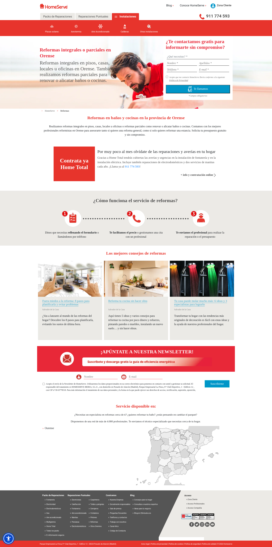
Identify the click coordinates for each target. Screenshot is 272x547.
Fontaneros (75, 509)
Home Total (49, 526)
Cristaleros (93, 513)
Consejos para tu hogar (142, 500)
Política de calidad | (209, 544)
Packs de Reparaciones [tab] (57, 16)
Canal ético (113, 526)
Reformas (64, 111)
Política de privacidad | (160, 544)
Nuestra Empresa (115, 500)
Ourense (49, 428)
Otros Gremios (95, 526)
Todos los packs (51, 531)
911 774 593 (218, 16)
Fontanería (49, 500)
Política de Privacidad (178, 80)
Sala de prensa (114, 509)
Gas (46, 513)
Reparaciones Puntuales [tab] (93, 16)
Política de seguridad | (193, 544)
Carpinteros (93, 500)
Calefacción (75, 504)
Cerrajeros (93, 509)
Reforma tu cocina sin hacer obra (127, 301)
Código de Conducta (117, 531)
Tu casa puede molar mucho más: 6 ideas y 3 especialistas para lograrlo (200, 302)
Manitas (74, 517)
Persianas (74, 522)
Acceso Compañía (194, 508)
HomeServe (50, 111)
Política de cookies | (176, 544)
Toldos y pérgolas (96, 504)
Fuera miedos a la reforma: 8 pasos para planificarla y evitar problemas (65, 302)
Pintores (92, 517)
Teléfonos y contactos (117, 517)
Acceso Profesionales (195, 504)
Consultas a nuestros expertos (145, 504)
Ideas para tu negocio (141, 509)
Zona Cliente (191, 499)
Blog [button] (170, 5)
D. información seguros (54, 535)
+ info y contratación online (198, 174)
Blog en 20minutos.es (141, 513)
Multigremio (50, 522)
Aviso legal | (146, 544)
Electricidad (50, 504)
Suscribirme (217, 383)
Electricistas (75, 500)
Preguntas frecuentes (117, 513)
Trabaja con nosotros (117, 522)
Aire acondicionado (52, 517)
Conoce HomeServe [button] (193, 5)
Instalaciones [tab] (128, 16)
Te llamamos (198, 89)
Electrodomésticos (52, 509)
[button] (8, 538)
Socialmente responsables (119, 504)
